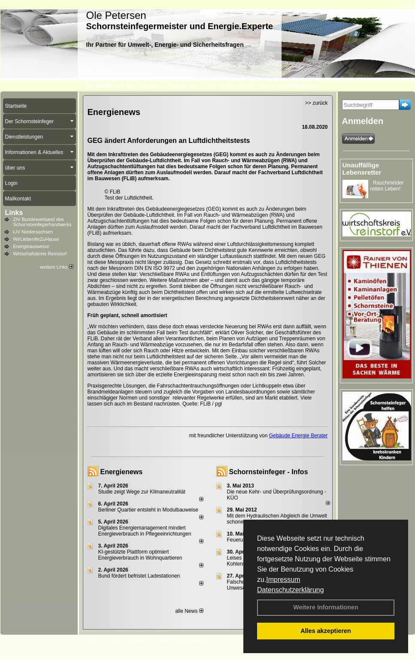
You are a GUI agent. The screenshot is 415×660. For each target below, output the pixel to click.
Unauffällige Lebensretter (362, 168)
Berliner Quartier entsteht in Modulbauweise (148, 510)
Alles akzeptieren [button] (325, 630)
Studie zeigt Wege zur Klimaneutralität (141, 492)
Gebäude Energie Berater (298, 436)
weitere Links (56, 266)
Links (14, 212)
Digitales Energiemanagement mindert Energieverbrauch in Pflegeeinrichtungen (144, 531)
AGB (242, 639)
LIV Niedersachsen (33, 231)
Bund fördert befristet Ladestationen (139, 576)
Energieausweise (31, 246)
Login (89, 639)
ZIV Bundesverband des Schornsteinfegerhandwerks (42, 222)
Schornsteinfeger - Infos (268, 471)
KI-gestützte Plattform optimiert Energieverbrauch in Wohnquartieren (140, 555)
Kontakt (111, 639)
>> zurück (316, 103)
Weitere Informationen (325, 607)
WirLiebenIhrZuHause (36, 239)
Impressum (283, 579)
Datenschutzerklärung (290, 589)
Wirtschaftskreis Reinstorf (40, 253)
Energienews (121, 471)
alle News (189, 611)
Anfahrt (222, 639)
